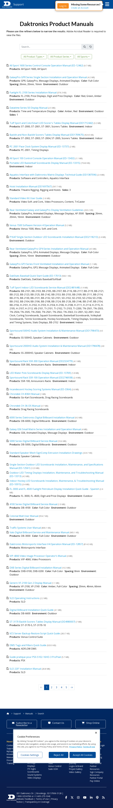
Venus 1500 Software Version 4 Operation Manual (37, 225)
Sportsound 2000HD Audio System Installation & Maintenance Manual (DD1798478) (55, 346)
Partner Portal (96, 777)
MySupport (12, 751)
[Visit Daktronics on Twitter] (72, 797)
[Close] (96, 732)
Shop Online (91, 722)
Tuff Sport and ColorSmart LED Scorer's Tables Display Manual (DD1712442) (51, 123)
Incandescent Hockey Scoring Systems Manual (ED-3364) (40, 389)
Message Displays (31, 764)
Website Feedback (25, 799)
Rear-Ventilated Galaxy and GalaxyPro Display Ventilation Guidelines (46, 210)
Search (41, 713)
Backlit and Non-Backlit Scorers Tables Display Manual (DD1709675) (47, 134)
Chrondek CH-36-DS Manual (25, 405)
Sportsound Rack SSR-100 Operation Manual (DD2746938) (41, 377)
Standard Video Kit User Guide (26, 198)
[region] (56, 746)
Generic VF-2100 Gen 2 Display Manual (30, 583)
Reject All (58, 754)
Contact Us (56, 722)
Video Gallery (75, 772)
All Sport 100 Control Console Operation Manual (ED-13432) (42, 158)
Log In (62, 6)
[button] (107, 4)
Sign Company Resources (96, 773)
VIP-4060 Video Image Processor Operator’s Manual (38, 555)
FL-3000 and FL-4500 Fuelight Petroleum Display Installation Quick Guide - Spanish (54, 489)
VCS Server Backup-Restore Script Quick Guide (35, 633)
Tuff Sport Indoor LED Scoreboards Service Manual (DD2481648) (45, 287)
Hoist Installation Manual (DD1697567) (31, 186)
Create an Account (79, 7)
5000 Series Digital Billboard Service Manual (33, 441)
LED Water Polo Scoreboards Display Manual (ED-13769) (40, 373)
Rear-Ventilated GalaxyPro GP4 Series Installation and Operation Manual (49, 248)
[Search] (51, 47)
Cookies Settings (30, 754)
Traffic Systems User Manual (25, 527)
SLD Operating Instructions (24, 598)
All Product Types (33, 56)
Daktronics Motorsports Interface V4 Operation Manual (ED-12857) (46, 544)
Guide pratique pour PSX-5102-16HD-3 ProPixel (35, 657)
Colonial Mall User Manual (24, 516)
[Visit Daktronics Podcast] (97, 797)
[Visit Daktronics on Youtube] (84, 797)
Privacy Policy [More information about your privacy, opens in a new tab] (75, 746)
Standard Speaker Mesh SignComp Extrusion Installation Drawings (46, 452)
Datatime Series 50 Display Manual (28, 107)
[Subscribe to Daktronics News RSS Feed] (103, 797)
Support (17, 713)
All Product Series (59, 56)
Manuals (29, 713)
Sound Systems (34, 774)
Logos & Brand (76, 766)
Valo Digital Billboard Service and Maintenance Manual (39, 532)
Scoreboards (33, 771)
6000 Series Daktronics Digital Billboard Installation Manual (42, 417)
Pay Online (95, 781)
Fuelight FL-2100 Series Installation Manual (33, 92)
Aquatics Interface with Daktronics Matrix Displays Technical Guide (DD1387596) (53, 174)
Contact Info (12, 745)
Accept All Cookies (82, 754)
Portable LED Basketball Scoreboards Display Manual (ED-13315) (45, 163)
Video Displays (34, 777)
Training (10, 763)
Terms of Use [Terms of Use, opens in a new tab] (89, 746)
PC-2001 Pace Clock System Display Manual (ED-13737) (39, 146)
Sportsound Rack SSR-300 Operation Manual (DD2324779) (41, 361)
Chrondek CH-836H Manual (24, 394)
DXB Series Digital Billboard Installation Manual (35, 567)
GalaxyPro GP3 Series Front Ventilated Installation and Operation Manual (49, 264)
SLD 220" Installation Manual (25, 668)
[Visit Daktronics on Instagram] (78, 797)
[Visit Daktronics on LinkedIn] (91, 797)
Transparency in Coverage (37, 801)
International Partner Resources (95, 766)
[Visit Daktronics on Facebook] (66, 797)
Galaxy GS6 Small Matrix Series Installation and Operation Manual (45, 429)
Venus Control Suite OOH (54, 767)
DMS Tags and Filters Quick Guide (28, 645)
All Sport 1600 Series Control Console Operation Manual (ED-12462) (46, 65)
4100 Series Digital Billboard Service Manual (33, 504)
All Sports (82, 56)
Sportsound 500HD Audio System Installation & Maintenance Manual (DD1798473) (54, 330)
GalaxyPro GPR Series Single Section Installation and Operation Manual (48, 77)
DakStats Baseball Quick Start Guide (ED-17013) (35, 275)
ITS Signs (31, 768)
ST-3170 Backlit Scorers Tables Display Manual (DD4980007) (42, 621)
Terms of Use (42, 799)
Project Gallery (75, 769)
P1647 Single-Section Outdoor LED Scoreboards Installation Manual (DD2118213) (54, 237)
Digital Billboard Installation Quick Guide (32, 610)
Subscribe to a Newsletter (22, 724)
